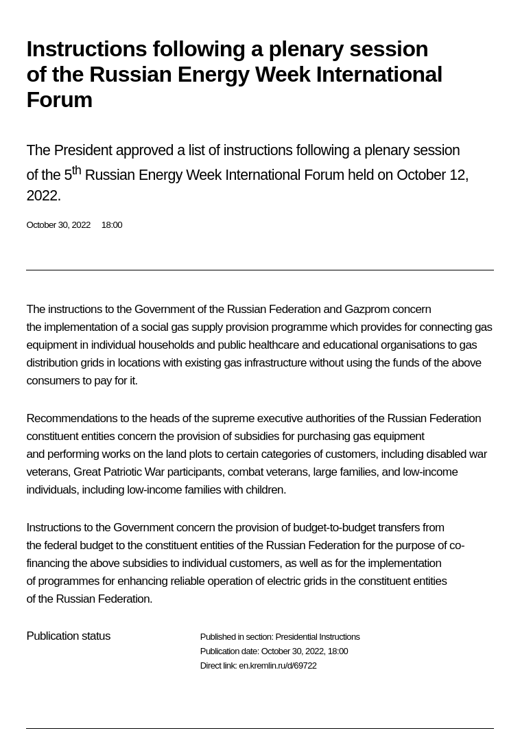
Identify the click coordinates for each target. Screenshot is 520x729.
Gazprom (367, 309)
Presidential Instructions (317, 637)
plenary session (412, 150)
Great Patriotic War (119, 471)
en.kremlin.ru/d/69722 (277, 665)
